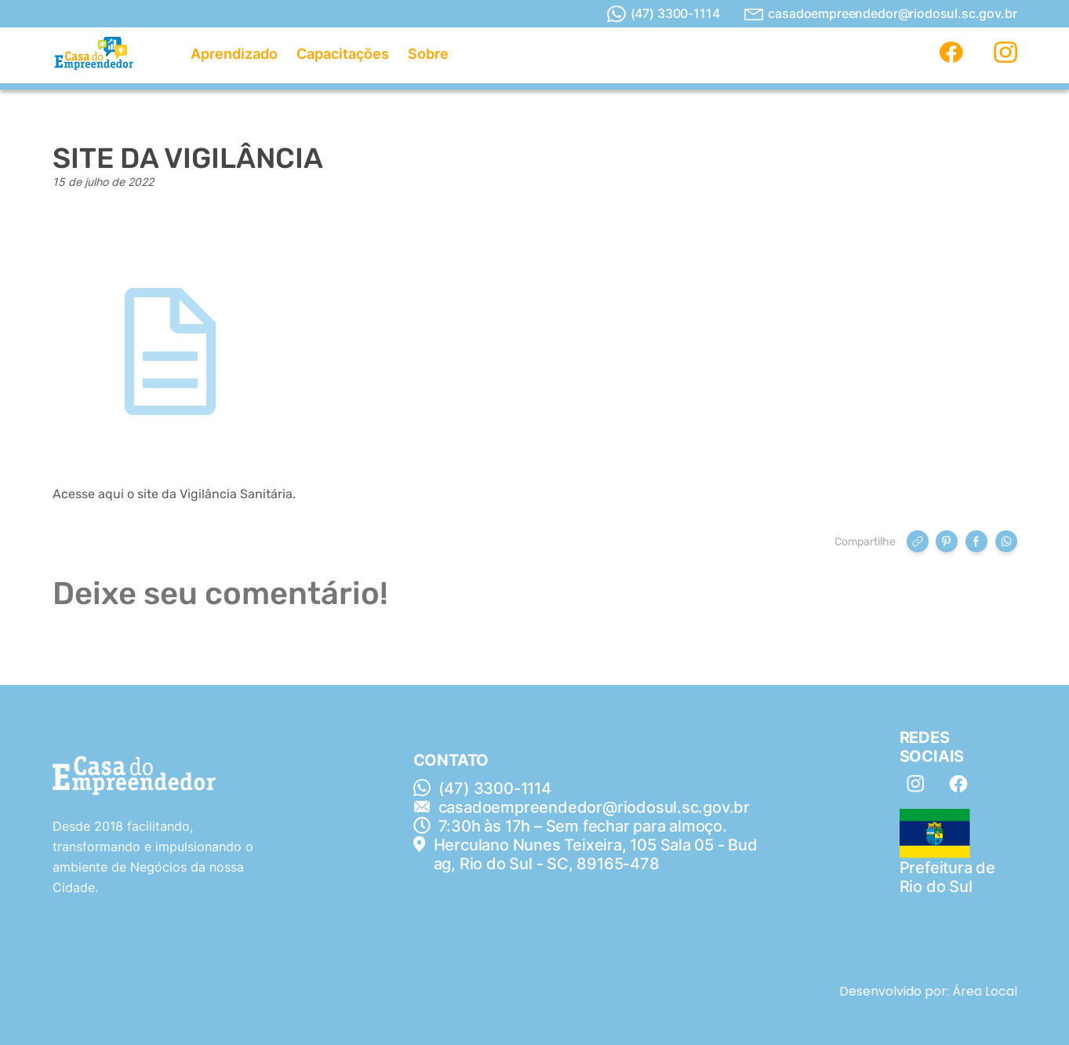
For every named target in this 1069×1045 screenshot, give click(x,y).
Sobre (428, 54)
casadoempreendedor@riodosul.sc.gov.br (880, 13)
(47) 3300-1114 (663, 14)
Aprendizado (234, 54)
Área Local (984, 991)
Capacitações (342, 54)
